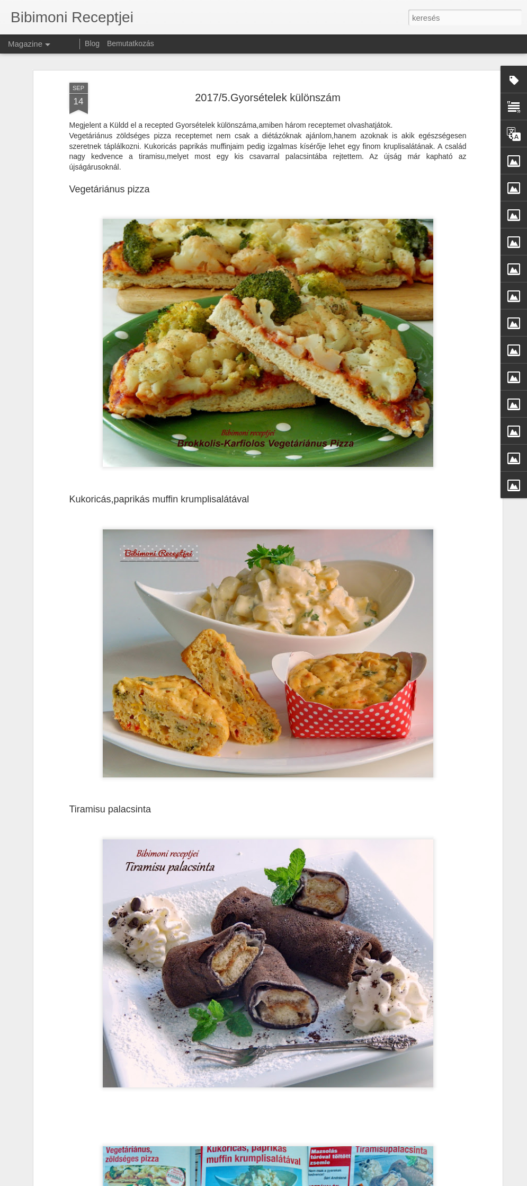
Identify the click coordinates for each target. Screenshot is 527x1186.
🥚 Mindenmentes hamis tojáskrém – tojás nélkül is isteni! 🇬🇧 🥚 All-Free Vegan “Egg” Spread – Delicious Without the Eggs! (265, 944)
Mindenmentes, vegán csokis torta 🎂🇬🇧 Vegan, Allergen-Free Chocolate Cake (254, 1059)
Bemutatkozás (130, 43)
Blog (92, 43)
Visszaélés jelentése (449, 1180)
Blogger (410, 1180)
